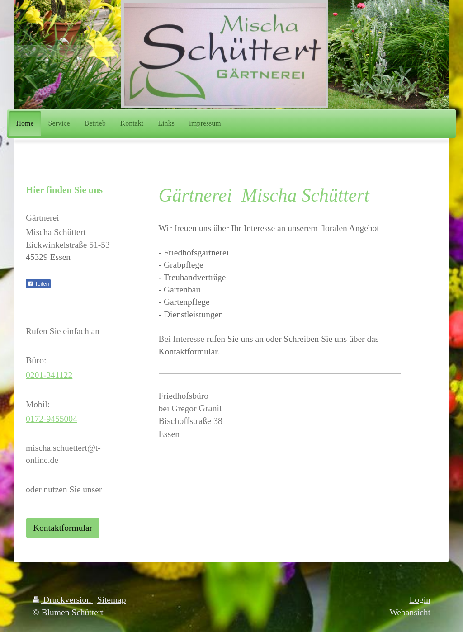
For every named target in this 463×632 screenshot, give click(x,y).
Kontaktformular (62, 528)
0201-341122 (49, 375)
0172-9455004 (51, 419)
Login (419, 599)
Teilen (38, 284)
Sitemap (111, 599)
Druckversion (63, 599)
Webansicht (410, 612)
